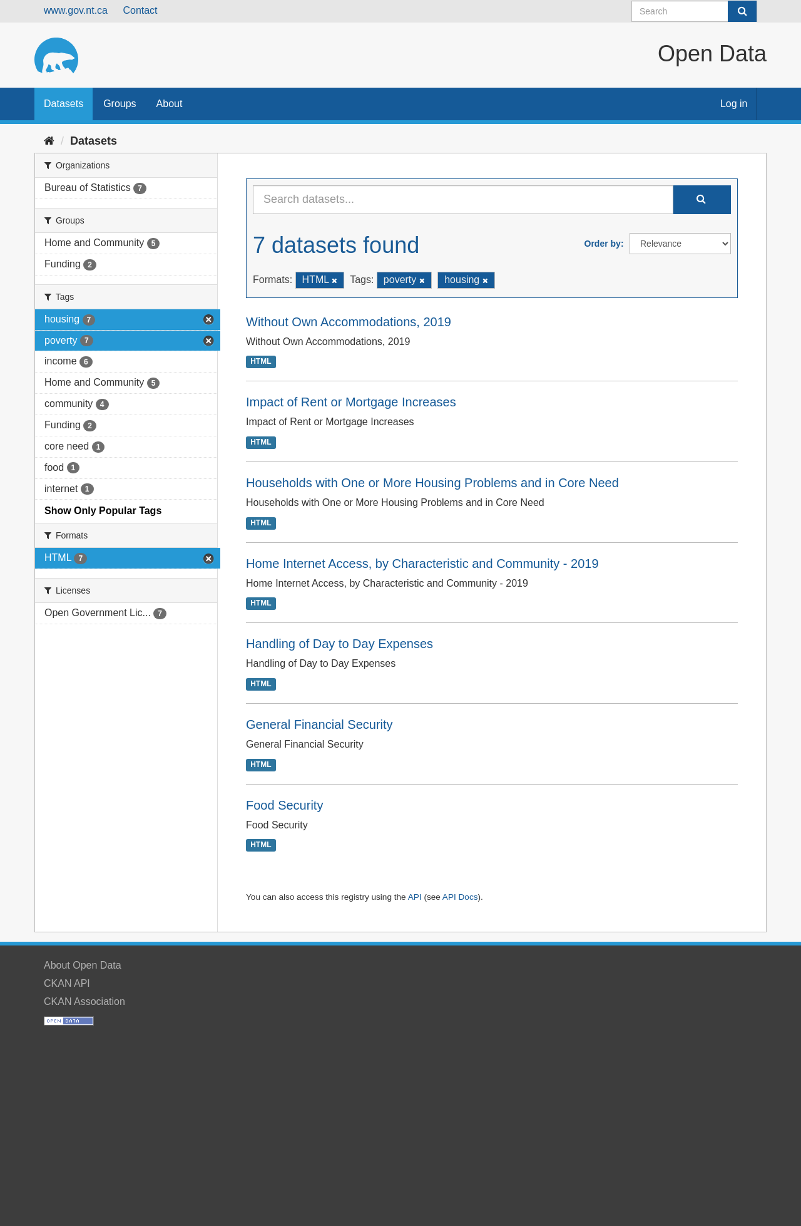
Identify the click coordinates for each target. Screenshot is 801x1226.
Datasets (63, 103)
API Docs (460, 897)
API (415, 897)
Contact (140, 10)
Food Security (284, 805)
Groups (119, 103)
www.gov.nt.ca (76, 10)
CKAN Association (84, 1001)
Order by (602, 244)
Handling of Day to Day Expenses (339, 644)
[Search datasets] (694, 11)
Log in (734, 103)
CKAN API (67, 983)
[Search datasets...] (463, 199)
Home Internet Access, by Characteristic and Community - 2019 (422, 563)
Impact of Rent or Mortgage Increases (351, 402)
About (169, 103)
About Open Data (82, 965)
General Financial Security (319, 724)
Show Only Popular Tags (102, 510)
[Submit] (742, 11)
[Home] (49, 141)
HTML (260, 362)
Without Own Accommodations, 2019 (348, 322)
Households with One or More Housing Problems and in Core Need (432, 483)
